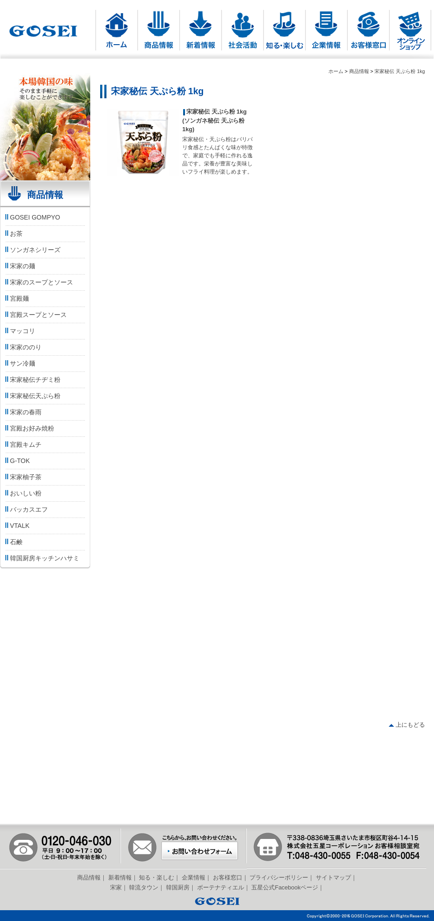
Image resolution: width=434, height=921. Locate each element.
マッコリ (19, 330)
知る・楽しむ (156, 877)
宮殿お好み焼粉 (29, 428)
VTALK (16, 525)
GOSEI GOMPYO (32, 217)
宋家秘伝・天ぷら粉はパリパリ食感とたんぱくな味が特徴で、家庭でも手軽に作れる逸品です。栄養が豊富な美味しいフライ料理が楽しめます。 (217, 155)
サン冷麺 (19, 363)
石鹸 (13, 541)
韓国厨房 (177, 887)
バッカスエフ (26, 509)
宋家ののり (23, 347)
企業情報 (193, 877)
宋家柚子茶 (23, 477)
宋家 (116, 887)
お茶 (13, 233)
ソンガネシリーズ (32, 249)
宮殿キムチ (23, 444)
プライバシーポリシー (278, 877)
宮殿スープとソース (35, 314)
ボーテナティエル (220, 887)
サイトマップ (333, 877)
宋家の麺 (19, 266)
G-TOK (17, 460)
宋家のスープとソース (38, 282)
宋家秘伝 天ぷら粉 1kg (399, 71)
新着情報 (120, 877)
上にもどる (407, 724)
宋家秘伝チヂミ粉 (32, 379)
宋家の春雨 (23, 412)
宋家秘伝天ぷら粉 (32, 395)
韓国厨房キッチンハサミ (41, 558)
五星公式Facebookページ (284, 887)
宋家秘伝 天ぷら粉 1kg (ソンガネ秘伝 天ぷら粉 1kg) (214, 120)
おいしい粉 (23, 493)
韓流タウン (143, 887)
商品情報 (359, 71)
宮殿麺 (16, 298)
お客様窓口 (227, 877)
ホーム (335, 71)
